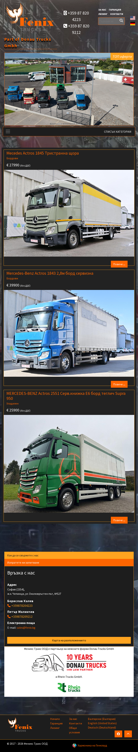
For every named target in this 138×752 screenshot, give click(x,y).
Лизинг (103, 14)
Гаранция (115, 9)
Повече (119, 264)
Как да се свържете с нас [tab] (23, 555)
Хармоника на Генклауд (92, 745)
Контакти (116, 14)
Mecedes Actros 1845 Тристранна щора (42, 153)
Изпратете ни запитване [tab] (23, 562)
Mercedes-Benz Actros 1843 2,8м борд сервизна (49, 273)
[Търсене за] (111, 21)
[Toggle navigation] (8, 131)
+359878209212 (22, 617)
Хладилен (12, 403)
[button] (132, 17)
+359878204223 (22, 606)
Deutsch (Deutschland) (102, 727)
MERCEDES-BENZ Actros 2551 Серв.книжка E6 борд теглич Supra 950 (66, 396)
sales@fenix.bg (26, 627)
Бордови (12, 158)
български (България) (102, 719)
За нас (102, 9)
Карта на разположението (69, 640)
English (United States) (102, 723)
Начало (55, 719)
